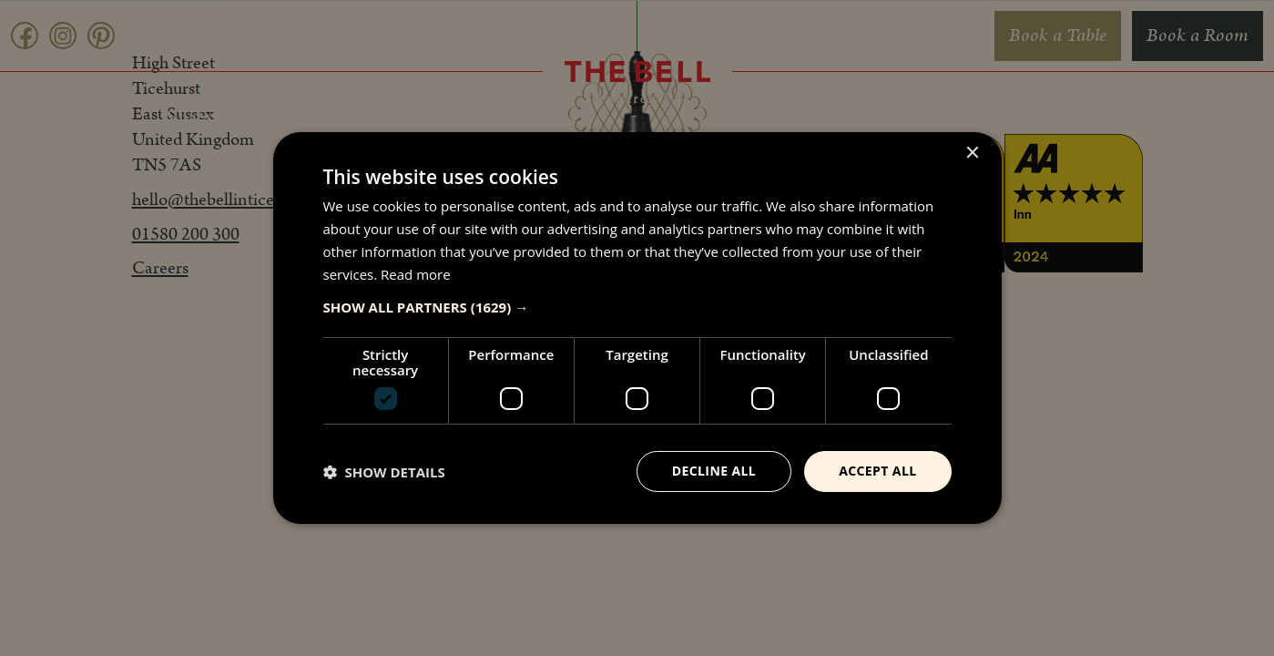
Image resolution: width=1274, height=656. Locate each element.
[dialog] (637, 328)
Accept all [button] (877, 470)
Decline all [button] (714, 470)
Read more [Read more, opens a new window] (416, 274)
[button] (637, 307)
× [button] (972, 153)
